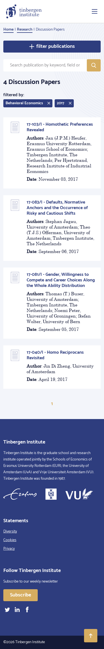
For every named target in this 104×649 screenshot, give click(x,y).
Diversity (10, 531)
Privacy (9, 549)
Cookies (9, 540)
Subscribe (20, 595)
